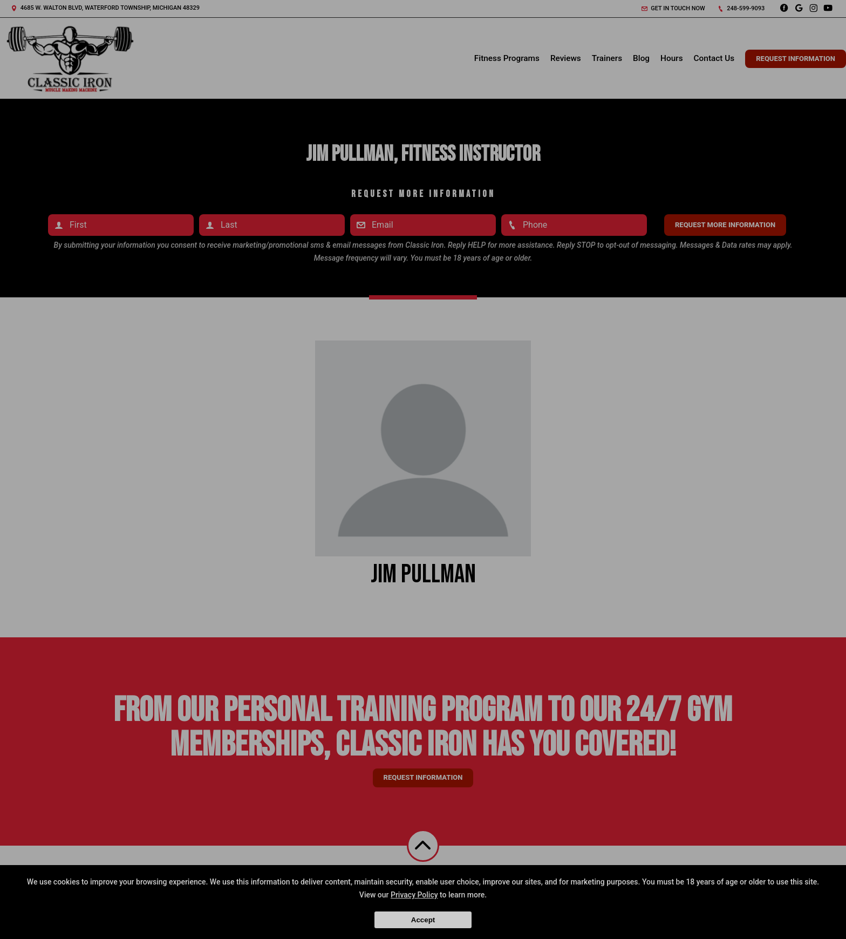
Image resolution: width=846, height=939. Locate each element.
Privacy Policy (414, 894)
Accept (423, 920)
